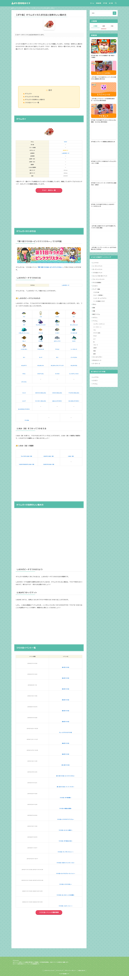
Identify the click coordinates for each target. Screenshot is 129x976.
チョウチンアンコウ (40, 322)
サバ (24, 354)
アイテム (95, 327)
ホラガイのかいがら (57, 390)
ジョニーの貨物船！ (99, 299)
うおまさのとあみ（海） (49, 461)
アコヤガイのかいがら (74, 390)
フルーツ (96, 354)
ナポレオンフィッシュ (24, 330)
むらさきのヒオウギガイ (24, 406)
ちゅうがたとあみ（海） (27, 453)
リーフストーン (98, 334)
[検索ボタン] (116, 3)
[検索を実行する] (114, 13)
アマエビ (57, 346)
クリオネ (57, 371)
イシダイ (57, 330)
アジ (24, 314)
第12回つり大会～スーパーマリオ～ (65, 783)
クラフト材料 (97, 341)
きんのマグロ (74, 362)
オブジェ (95, 324)
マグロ (57, 322)
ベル (95, 337)
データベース (96, 375)
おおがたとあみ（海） (49, 453)
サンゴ (24, 390)
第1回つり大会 (65, 663)
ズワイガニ (24, 379)
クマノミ (40, 330)
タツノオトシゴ (74, 322)
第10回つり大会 (65, 761)
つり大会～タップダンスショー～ (65, 848)
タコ (57, 354)
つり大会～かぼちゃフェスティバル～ (65, 858)
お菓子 (95, 357)
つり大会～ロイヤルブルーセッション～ (65, 869)
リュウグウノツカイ (74, 371)
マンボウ (40, 338)
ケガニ (24, 371)
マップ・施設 (96, 292)
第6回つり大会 (65, 717)
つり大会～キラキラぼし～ (65, 880)
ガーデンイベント (98, 270)
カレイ (24, 338)
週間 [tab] (103, 26)
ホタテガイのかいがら (40, 390)
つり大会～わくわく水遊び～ (65, 826)
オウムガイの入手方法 (32, 97)
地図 (95, 361)
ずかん (95, 309)
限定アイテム (96, 320)
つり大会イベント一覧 (32, 103)
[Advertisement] (49, 68)
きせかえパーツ (97, 371)
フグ (24, 322)
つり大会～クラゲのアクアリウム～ (65, 815)
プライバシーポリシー (70, 970)
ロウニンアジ (57, 338)
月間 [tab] (112, 26)
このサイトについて (49, 970)
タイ (73, 314)
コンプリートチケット (99, 331)
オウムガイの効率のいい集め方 (35, 100)
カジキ (73, 338)
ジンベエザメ (74, 354)
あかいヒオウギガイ (57, 398)
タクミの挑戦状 (97, 285)
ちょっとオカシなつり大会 (65, 728)
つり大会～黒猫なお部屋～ (65, 804)
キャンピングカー (98, 367)
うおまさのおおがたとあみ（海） (27, 461)
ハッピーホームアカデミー (101, 302)
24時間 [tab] (95, 26)
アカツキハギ (40, 346)
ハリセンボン (24, 346)
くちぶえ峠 (97, 296)
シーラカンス (74, 346)
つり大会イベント (98, 274)
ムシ (95, 347)
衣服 (94, 316)
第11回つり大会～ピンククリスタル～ (50, 267)
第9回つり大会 (65, 750)
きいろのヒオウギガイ (74, 398)
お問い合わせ (81, 970)
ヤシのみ (26, 417)
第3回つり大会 (65, 685)
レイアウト (96, 263)
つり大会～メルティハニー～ (65, 902)
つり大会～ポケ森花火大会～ (65, 837)
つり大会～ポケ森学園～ (65, 793)
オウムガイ (28, 94)
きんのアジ (24, 362)
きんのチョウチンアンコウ (57, 362)
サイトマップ (59, 970)
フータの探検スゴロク (99, 305)
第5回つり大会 (65, 707)
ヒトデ (24, 398)
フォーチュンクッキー (99, 281)
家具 (94, 313)
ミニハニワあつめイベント (100, 277)
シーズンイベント (98, 266)
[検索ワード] (103, 13)
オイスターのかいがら (40, 398)
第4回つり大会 (65, 696)
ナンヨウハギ (74, 330)
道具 (95, 364)
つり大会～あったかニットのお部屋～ (65, 891)
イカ (40, 314)
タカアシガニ (40, 371)
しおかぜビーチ (65, 153)
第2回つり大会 (65, 674)
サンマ (40, 354)
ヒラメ (57, 314)
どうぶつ (95, 288)
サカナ (65, 142)
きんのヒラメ (40, 362)
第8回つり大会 (65, 739)
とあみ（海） (71, 453)
